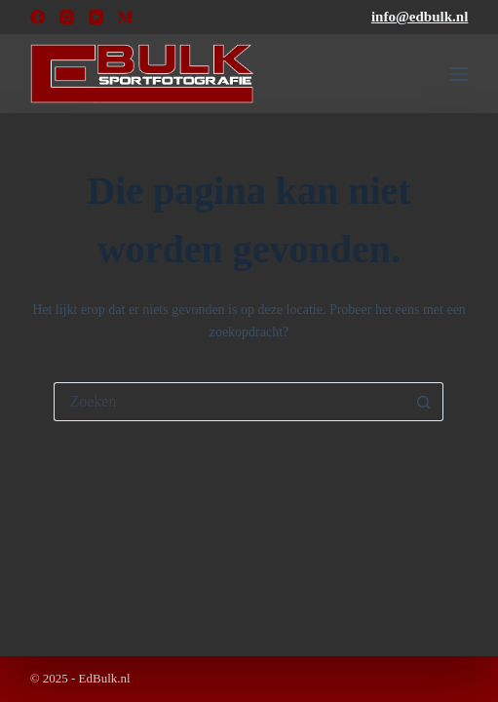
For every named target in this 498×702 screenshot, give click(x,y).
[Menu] (459, 74)
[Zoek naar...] (229, 401)
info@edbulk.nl (419, 16)
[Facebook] (37, 17)
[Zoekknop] (423, 401)
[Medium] (125, 17)
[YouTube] (96, 17)
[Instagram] (66, 17)
